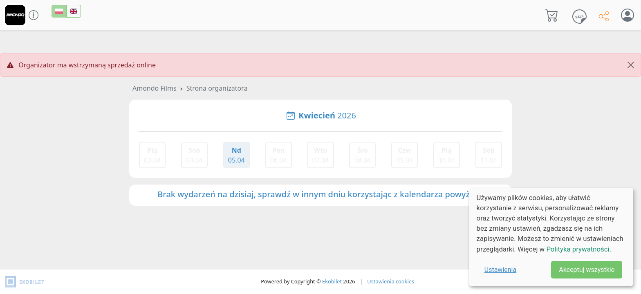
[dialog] (551, 237)
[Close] (631, 64)
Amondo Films (154, 88)
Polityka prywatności (577, 249)
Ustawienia (500, 270)
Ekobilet (332, 281)
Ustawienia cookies (390, 281)
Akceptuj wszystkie (586, 270)
